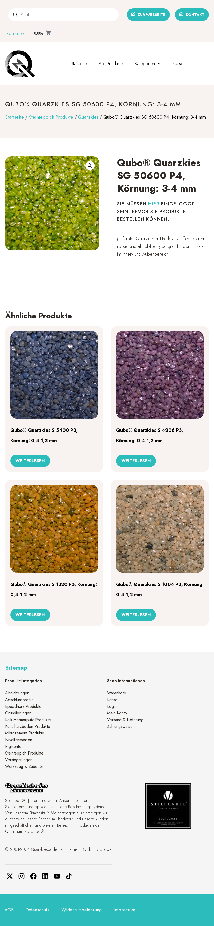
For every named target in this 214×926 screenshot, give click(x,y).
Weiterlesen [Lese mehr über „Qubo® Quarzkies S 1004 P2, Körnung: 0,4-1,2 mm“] (136, 615)
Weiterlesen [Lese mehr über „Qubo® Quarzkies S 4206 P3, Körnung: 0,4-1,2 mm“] (136, 461)
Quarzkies (88, 117)
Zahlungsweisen (121, 726)
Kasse (178, 63)
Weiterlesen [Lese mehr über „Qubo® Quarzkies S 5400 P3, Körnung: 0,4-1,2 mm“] (30, 461)
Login (112, 706)
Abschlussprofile (19, 700)
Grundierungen (18, 713)
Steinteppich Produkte (51, 117)
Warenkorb (116, 693)
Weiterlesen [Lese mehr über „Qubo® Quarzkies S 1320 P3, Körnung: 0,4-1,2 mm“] (30, 615)
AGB (9, 909)
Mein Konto (117, 713)
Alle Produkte (111, 63)
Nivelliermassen (18, 740)
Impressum (124, 909)
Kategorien (148, 64)
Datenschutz (37, 909)
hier (153, 204)
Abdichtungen (17, 693)
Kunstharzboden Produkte (27, 726)
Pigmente (13, 746)
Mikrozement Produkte (24, 733)
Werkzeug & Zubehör (24, 766)
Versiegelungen (18, 760)
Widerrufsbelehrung (81, 909)
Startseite (79, 63)
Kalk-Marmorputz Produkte (28, 720)
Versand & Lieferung (125, 720)
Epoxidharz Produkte (23, 706)
